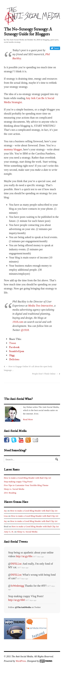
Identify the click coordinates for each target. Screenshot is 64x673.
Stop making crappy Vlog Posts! (18, 481)
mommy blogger (13, 149)
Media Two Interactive (40, 305)
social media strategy (12, 42)
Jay (5, 510)
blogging (45, 40)
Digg (12, 355)
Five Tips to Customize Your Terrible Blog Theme (26, 485)
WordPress (21, 661)
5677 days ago (38, 556)
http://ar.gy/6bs (24, 556)
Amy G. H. (9, 531)
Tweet (12, 343)
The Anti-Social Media (15, 40)
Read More (28, 419)
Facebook (14, 347)
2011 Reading (10, 492)
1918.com (17, 321)
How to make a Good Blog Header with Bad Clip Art (27, 478)
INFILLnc (16, 563)
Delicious (14, 359)
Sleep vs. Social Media (14, 489)
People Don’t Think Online (45, 374)
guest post (54, 40)
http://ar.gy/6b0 (16, 599)
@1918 (25, 330)
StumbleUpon (16, 351)
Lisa (6, 516)
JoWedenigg (17, 585)
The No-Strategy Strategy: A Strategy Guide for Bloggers (28, 32)
